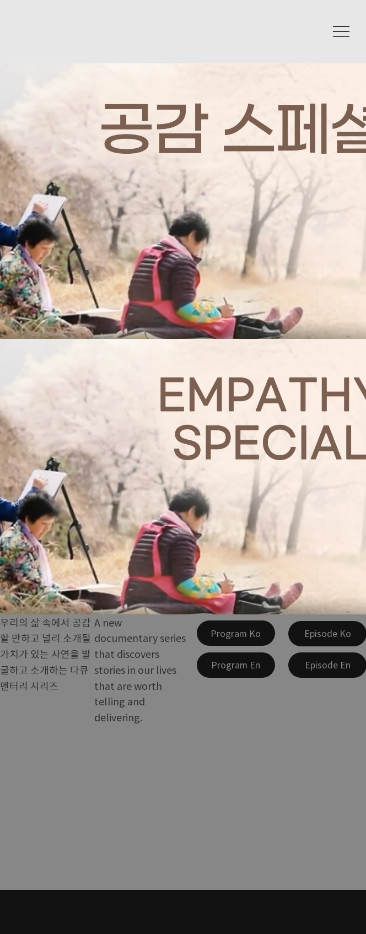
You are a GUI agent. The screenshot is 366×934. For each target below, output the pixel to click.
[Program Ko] (236, 633)
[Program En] (236, 665)
